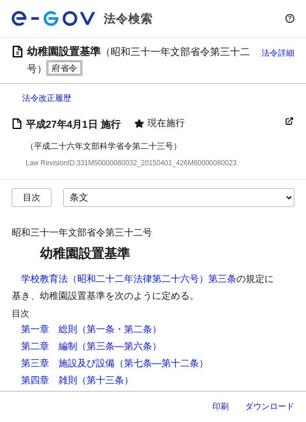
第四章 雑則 (49, 380)
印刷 (220, 406)
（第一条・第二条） (119, 329)
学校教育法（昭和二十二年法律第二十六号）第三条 (128, 279)
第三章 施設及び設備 (68, 363)
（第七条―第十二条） (161, 363)
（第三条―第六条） (119, 346)
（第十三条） (105, 380)
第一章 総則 (49, 329)
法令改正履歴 (46, 98)
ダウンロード (269, 406)
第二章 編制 (49, 346)
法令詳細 (278, 52)
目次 (31, 197)
